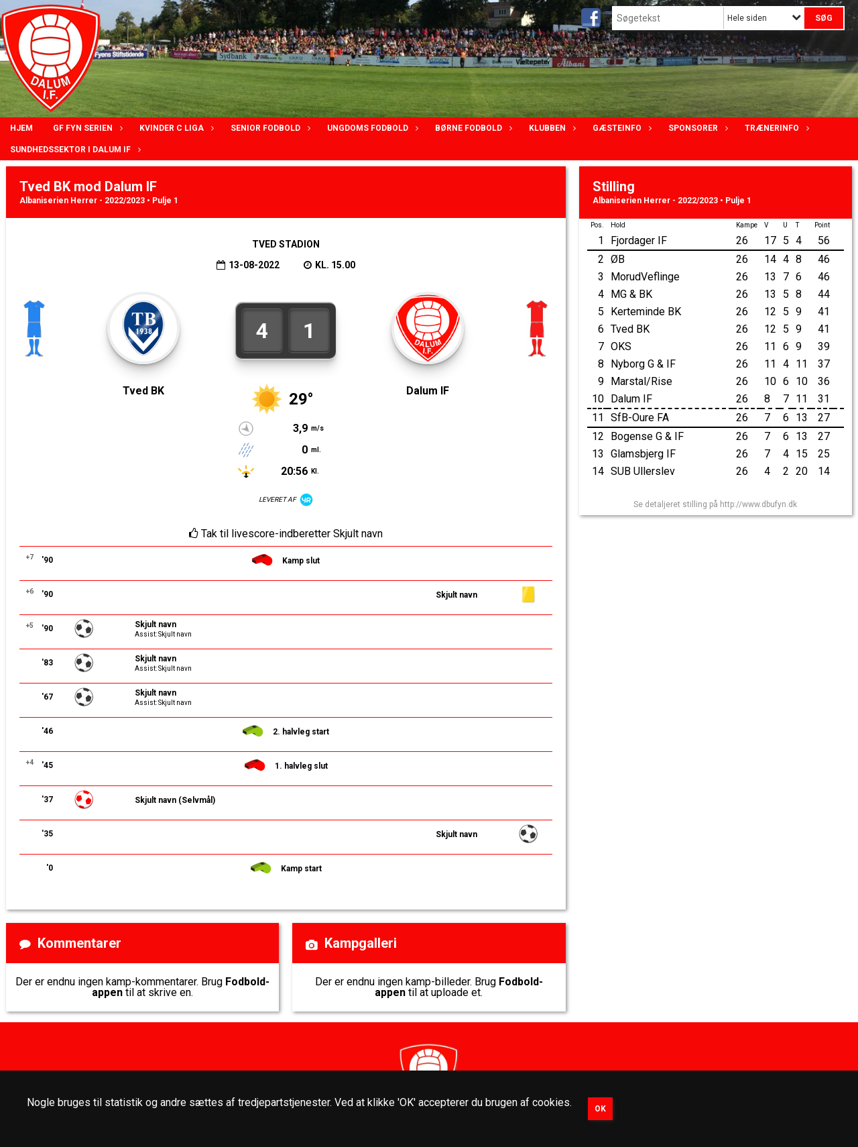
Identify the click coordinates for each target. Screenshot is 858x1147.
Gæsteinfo (620, 128)
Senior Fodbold (269, 128)
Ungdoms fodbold (371, 128)
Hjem (21, 128)
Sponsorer (696, 128)
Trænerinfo (775, 128)
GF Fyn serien (86, 128)
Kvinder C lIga (174, 128)
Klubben (550, 128)
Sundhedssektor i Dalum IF (73, 149)
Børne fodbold (472, 128)
